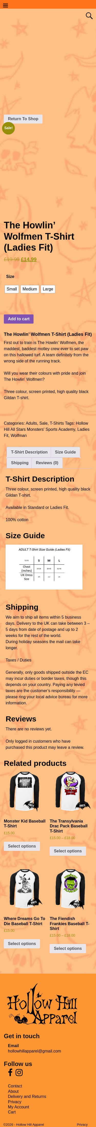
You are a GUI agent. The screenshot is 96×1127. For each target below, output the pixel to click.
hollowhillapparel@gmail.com (34, 1051)
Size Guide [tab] (65, 452)
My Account (18, 1107)
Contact (15, 1086)
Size (10, 276)
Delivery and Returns (27, 1096)
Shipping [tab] (19, 463)
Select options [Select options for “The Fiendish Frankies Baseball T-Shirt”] (68, 948)
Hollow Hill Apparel (30, 1124)
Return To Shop (23, 119)
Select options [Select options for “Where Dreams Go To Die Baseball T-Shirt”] (22, 943)
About (13, 1091)
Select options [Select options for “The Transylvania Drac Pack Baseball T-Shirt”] (68, 851)
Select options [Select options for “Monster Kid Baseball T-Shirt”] (22, 846)
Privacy (14, 1102)
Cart (12, 1112)
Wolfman (19, 435)
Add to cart (18, 319)
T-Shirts (57, 423)
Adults (31, 423)
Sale (43, 423)
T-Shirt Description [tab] (29, 452)
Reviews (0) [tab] (47, 463)
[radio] (12, 289)
